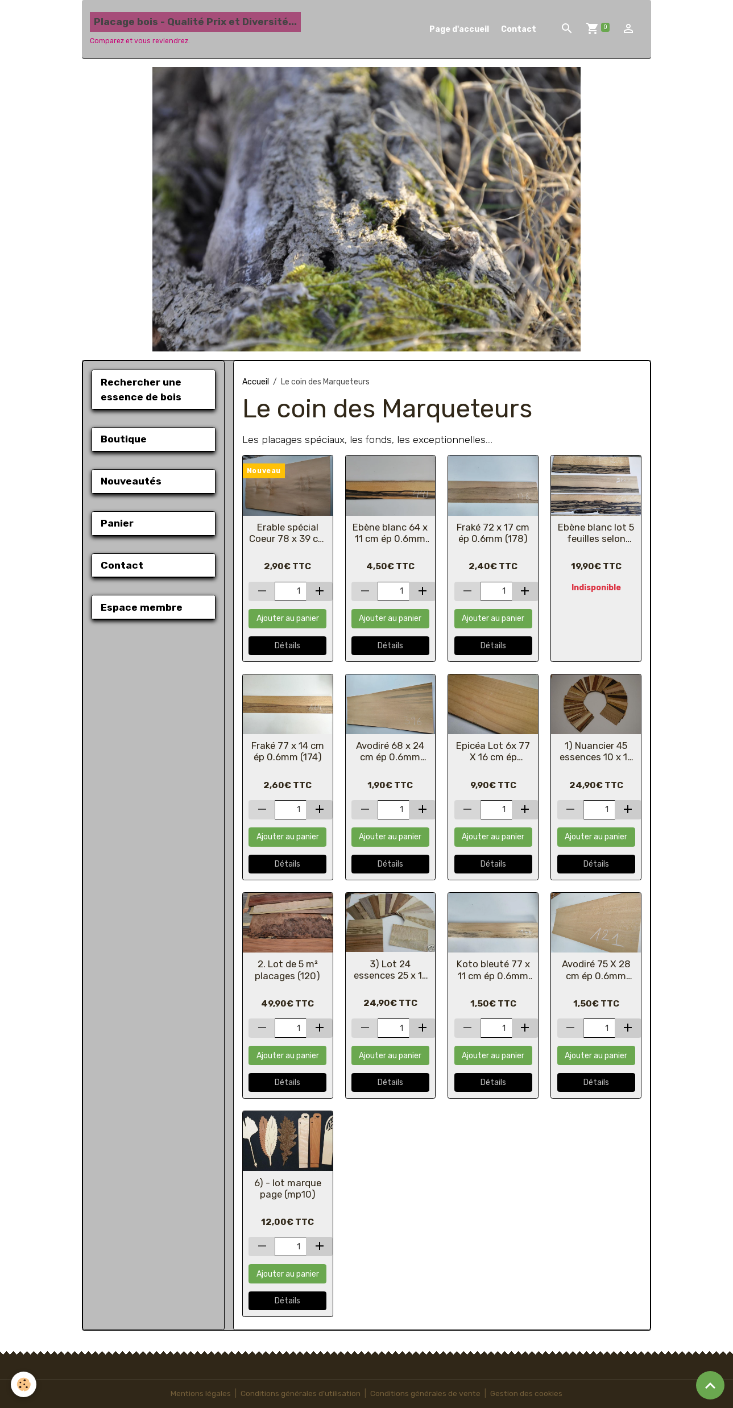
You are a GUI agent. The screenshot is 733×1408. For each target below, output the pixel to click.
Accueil (255, 382)
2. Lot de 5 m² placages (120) (287, 969)
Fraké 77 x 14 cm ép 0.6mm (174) (287, 751)
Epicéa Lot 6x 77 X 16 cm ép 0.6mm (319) (493, 751)
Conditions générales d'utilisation (300, 1393)
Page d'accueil (459, 29)
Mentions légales (198, 1393)
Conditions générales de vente (426, 1393)
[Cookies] (24, 1384)
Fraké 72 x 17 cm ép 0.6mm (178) (493, 532)
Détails (287, 646)
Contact (518, 29)
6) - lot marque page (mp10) (287, 1188)
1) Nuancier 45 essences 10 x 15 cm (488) (596, 751)
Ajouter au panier (287, 618)
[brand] (195, 29)
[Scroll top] (710, 1385)
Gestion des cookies (528, 1393)
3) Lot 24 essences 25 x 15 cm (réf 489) (390, 969)
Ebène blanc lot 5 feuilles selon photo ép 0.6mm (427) (596, 532)
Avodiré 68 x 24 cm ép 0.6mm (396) (390, 751)
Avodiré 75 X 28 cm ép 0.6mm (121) (596, 969)
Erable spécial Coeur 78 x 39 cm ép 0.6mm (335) (287, 532)
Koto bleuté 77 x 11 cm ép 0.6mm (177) (493, 969)
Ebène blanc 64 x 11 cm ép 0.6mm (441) (390, 532)
